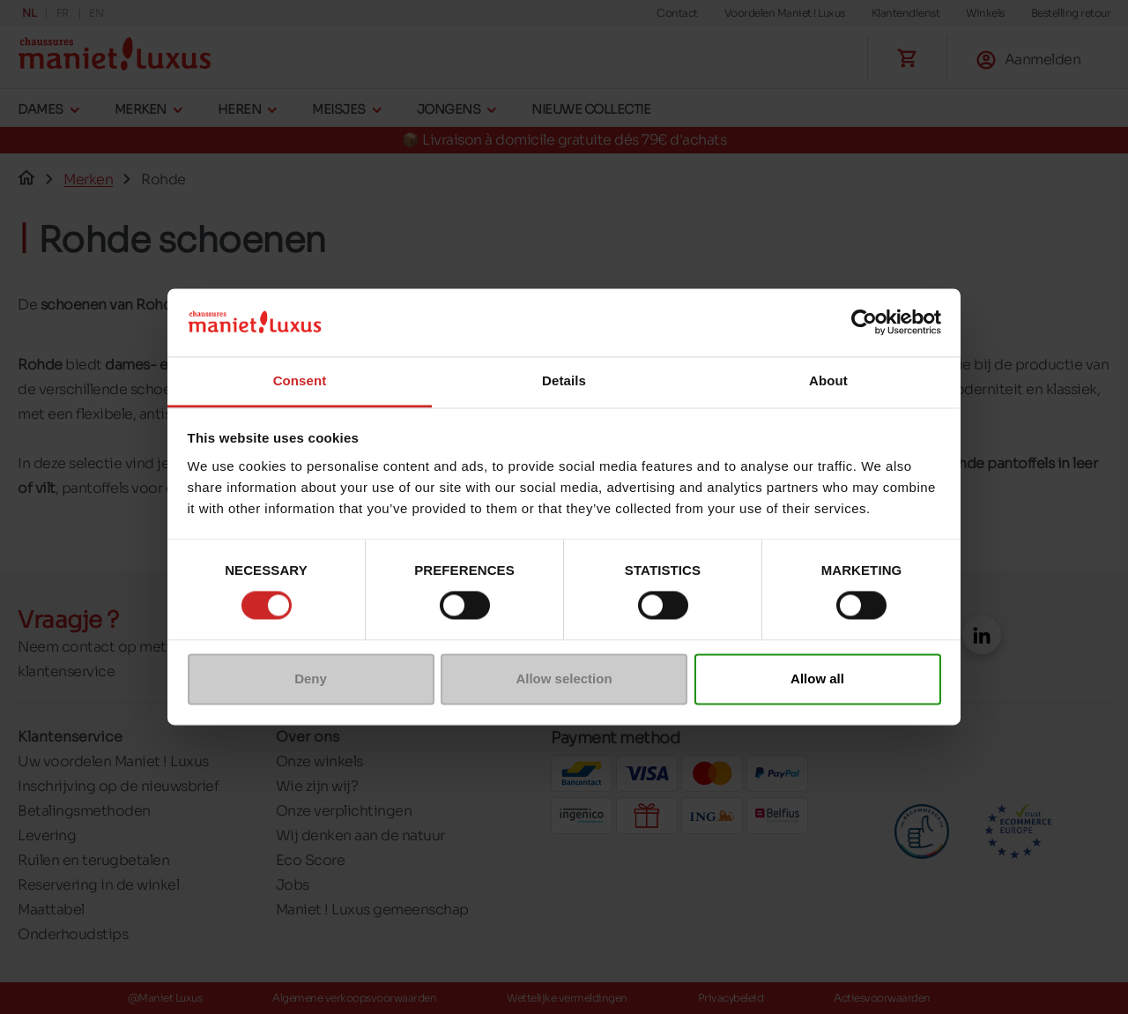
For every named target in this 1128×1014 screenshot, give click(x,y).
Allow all (817, 678)
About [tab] (828, 380)
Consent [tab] (300, 380)
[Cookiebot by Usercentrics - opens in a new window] (864, 322)
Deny (310, 678)
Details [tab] (564, 380)
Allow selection (564, 678)
